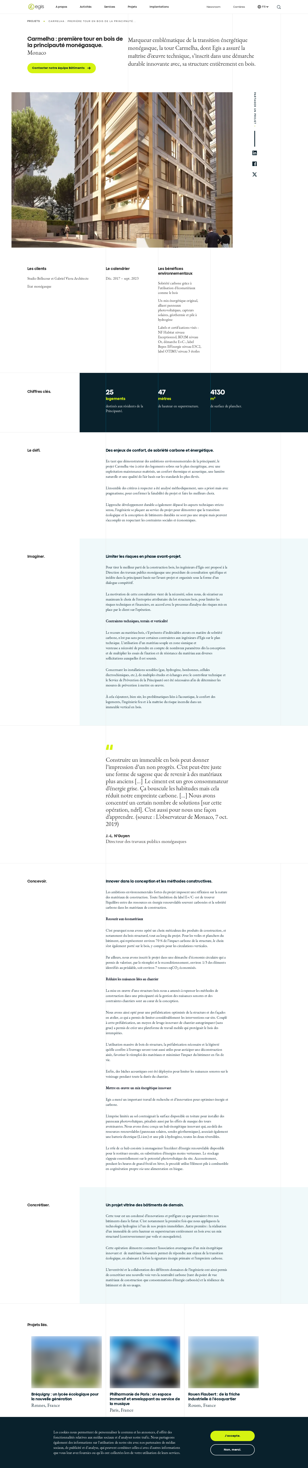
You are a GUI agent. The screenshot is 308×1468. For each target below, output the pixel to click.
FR (263, 7)
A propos (61, 7)
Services (109, 7)
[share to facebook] (254, 164)
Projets (132, 7)
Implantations (159, 7)
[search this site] (278, 7)
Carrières (239, 7)
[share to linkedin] (254, 153)
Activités (86, 7)
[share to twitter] (254, 174)
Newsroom (213, 7)
